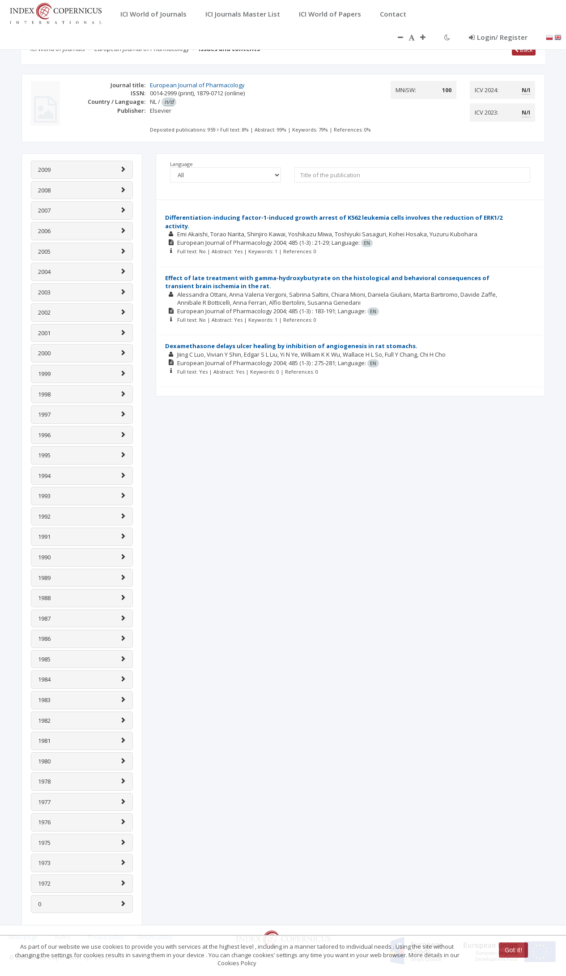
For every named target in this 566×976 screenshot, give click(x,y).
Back (524, 50)
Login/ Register (498, 37)
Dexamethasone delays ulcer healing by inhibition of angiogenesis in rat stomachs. (291, 346)
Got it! (513, 950)
